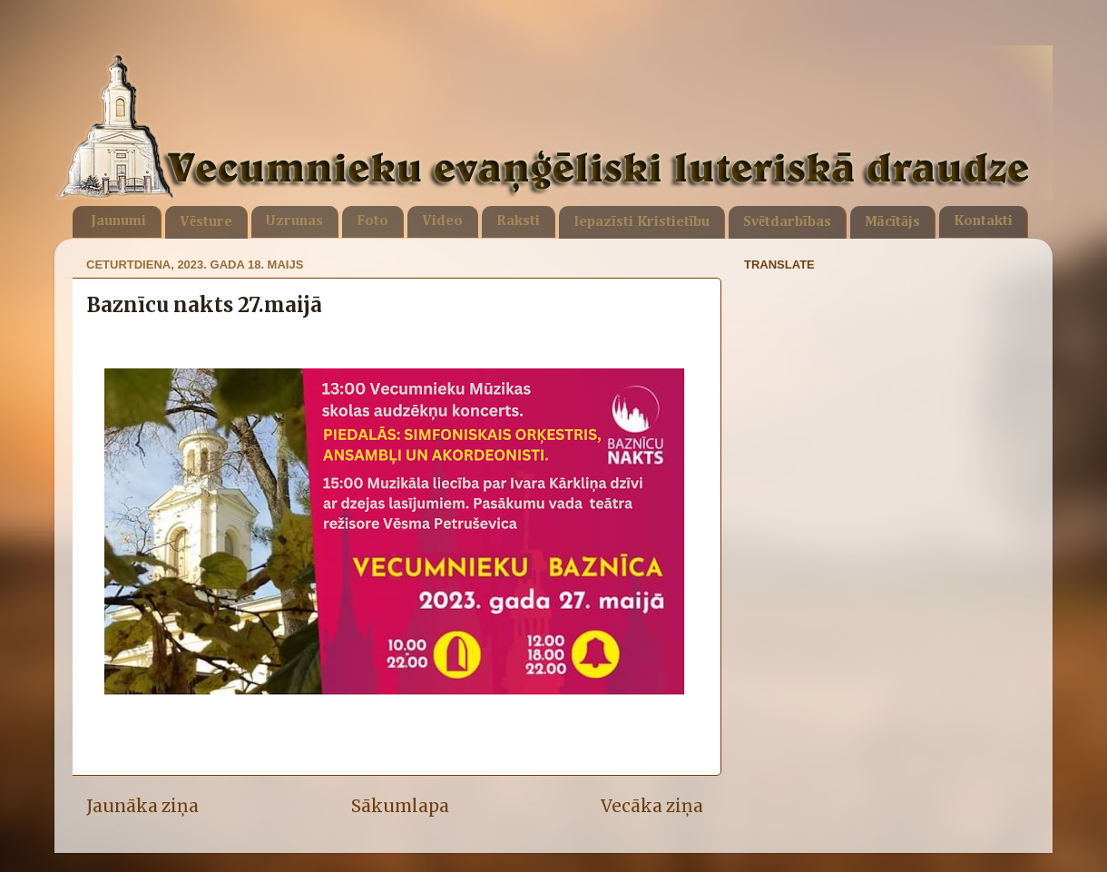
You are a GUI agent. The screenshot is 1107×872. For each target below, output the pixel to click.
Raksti (518, 221)
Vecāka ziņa (652, 806)
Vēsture (206, 222)
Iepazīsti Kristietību (641, 222)
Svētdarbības (787, 222)
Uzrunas (294, 221)
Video (442, 221)
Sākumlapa (400, 806)
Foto (372, 221)
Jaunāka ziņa (142, 806)
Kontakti (983, 221)
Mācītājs (892, 222)
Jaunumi (118, 221)
